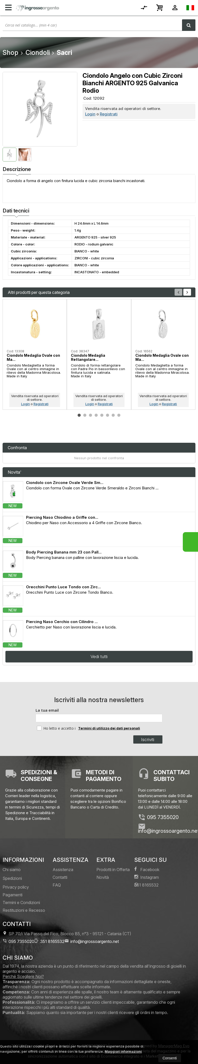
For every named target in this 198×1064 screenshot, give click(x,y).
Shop (10, 52)
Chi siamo (12, 869)
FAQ (57, 885)
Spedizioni (12, 878)
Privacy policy (16, 887)
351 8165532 (146, 885)
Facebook (146, 869)
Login (90, 114)
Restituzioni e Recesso (24, 910)
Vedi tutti (99, 656)
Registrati (109, 114)
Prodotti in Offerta (113, 869)
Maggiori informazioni (123, 1051)
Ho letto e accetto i (57, 728)
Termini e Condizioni (21, 902)
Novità (102, 877)
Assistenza (63, 869)
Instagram (146, 877)
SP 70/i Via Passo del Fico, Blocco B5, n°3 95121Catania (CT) (67, 933)
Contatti (60, 877)
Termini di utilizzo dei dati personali (109, 728)
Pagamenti (12, 894)
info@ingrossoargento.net (91, 941)
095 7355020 (163, 817)
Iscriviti (147, 739)
